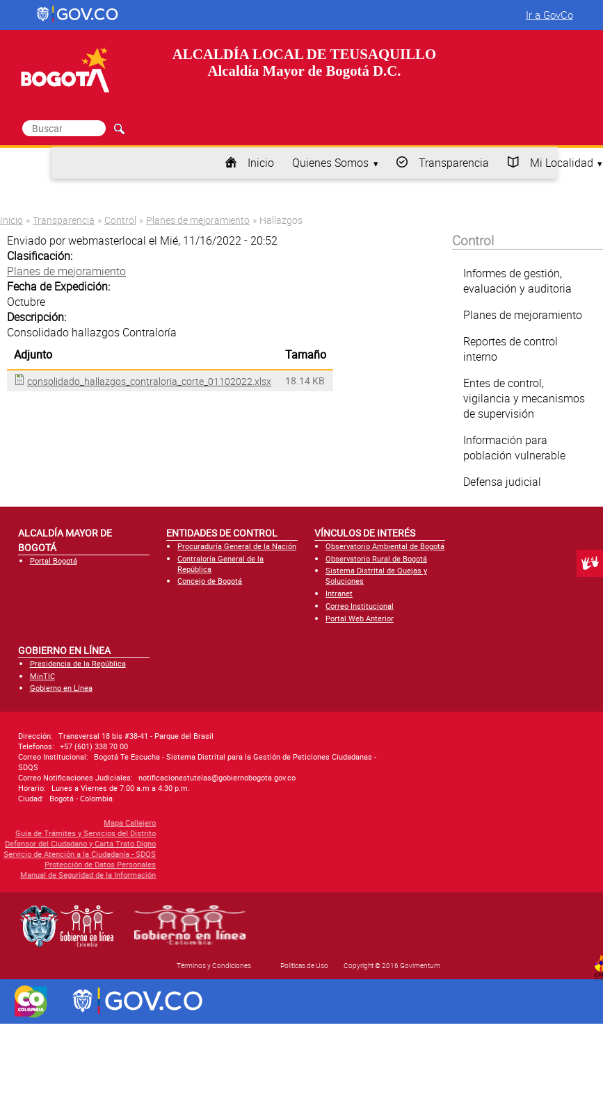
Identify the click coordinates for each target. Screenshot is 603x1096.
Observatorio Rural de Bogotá (376, 558)
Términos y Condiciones (214, 965)
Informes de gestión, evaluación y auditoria (517, 280)
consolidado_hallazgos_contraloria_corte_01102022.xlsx (149, 381)
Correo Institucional (359, 605)
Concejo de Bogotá (209, 580)
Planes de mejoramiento (198, 220)
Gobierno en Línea (61, 687)
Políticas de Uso (304, 965)
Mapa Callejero (59, 822)
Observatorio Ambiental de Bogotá (384, 546)
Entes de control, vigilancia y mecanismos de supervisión (524, 398)
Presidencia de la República (78, 663)
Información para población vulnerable (514, 447)
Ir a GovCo (549, 15)
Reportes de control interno (510, 349)
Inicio (261, 162)
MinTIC (42, 676)
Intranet (339, 593)
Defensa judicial (502, 481)
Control (120, 220)
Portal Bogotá (53, 560)
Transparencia (454, 162)
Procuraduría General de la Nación (236, 546)
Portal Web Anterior (359, 618)
